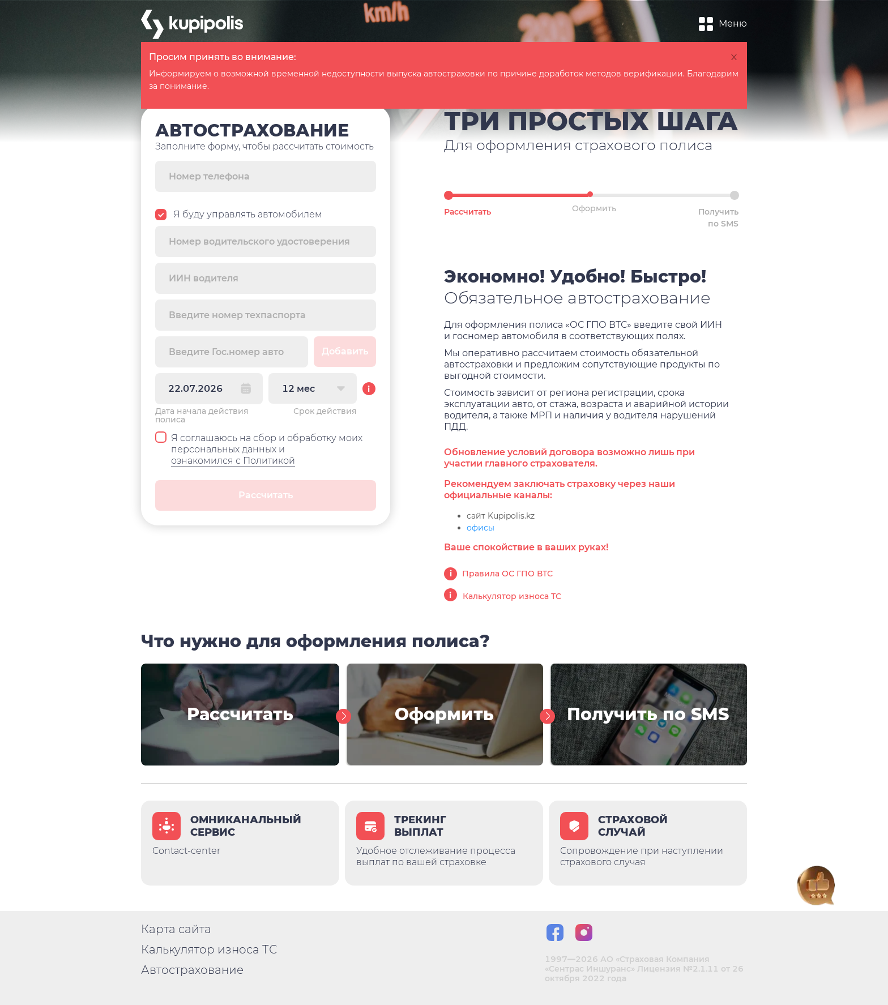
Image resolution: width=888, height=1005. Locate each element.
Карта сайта (176, 929)
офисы (480, 528)
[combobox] (312, 388)
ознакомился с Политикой (233, 460)
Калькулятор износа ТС (502, 596)
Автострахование (192, 970)
